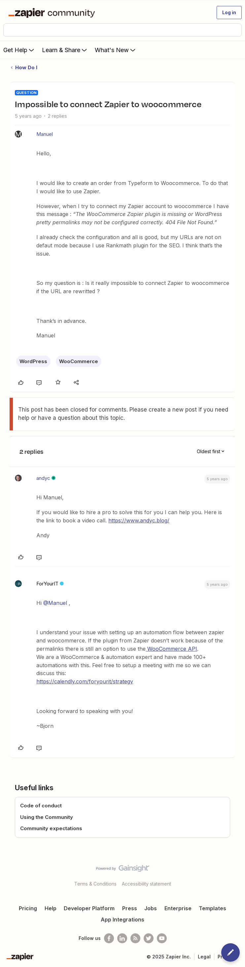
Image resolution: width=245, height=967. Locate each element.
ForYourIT (47, 583)
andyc (43, 478)
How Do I (26, 67)
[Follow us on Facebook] (109, 938)
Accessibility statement (146, 884)
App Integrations (122, 919)
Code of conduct (41, 805)
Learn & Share (65, 50)
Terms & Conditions (95, 884)
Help (50, 908)
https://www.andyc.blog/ (138, 520)
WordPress (33, 361)
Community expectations (51, 828)
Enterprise (178, 908)
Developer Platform (89, 908)
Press (129, 908)
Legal (204, 956)
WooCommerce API (171, 648)
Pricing (28, 908)
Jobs (150, 908)
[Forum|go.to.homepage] (53, 12)
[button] (229, 12)
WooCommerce (78, 361)
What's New (116, 50)
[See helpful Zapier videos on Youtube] (162, 938)
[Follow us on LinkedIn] (122, 938)
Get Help (19, 50)
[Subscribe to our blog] (135, 938)
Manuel (44, 134)
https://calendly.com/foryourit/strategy (84, 681)
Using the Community (46, 817)
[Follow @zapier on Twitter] (149, 938)
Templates (212, 908)
